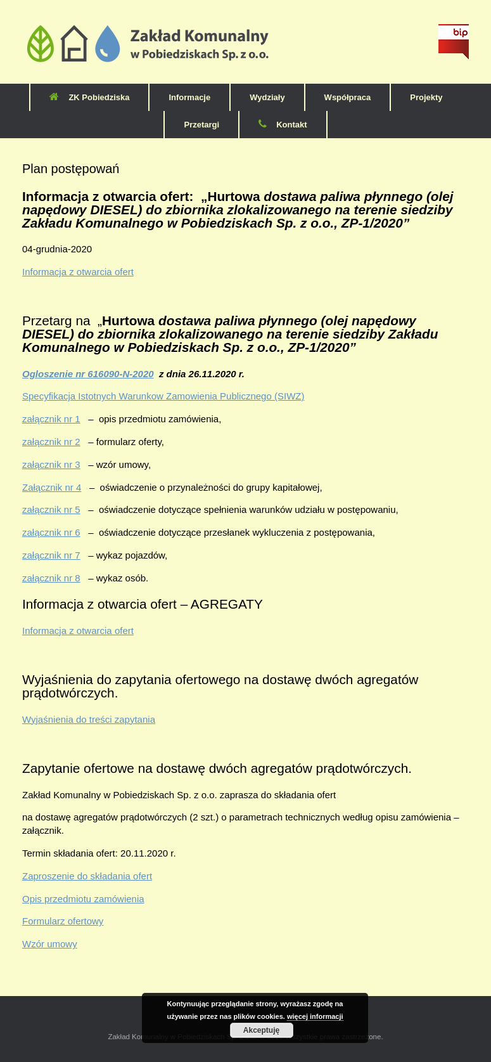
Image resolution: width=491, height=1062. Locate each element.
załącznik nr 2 (51, 441)
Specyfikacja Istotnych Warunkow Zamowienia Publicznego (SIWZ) (163, 396)
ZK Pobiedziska (89, 97)
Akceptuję (261, 1030)
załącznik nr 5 (51, 509)
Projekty (426, 97)
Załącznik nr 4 (51, 487)
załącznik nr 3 (51, 464)
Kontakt (282, 124)
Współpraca (347, 97)
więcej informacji (315, 1016)
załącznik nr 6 (51, 532)
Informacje (189, 97)
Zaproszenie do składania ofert (87, 876)
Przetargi (201, 124)
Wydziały (267, 97)
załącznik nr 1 (51, 418)
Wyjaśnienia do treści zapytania (88, 719)
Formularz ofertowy (62, 921)
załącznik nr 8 (51, 578)
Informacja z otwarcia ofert (78, 271)
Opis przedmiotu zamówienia (83, 898)
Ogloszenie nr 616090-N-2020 (88, 373)
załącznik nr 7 (51, 555)
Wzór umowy (49, 943)
